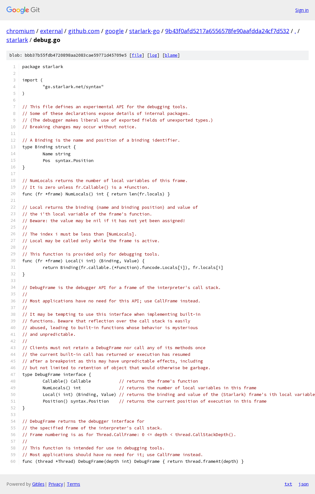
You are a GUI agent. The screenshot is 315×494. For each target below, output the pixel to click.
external (51, 31)
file (137, 55)
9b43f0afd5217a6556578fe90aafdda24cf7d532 (227, 31)
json (303, 484)
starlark (17, 40)
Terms (73, 484)
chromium (20, 31)
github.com (84, 31)
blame (171, 55)
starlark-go (144, 31)
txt (288, 484)
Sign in (302, 10)
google (114, 31)
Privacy (55, 484)
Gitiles (38, 484)
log (153, 55)
